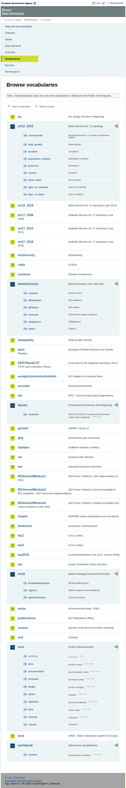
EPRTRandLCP (28, 363)
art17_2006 (25, 215)
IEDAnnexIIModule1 (32, 476)
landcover (25, 526)
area (30, 663)
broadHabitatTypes (39, 583)
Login (98, 3)
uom (21, 647)
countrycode (35, 135)
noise (22, 608)
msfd (21, 574)
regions (32, 590)
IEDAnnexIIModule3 (32, 489)
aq (19, 116)
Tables (8, 39)
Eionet (19, 20)
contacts (33, 293)
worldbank (25, 745)
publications (26, 618)
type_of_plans (36, 194)
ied (20, 466)
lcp (20, 564)
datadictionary (28, 284)
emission (33, 679)
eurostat (24, 386)
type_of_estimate (38, 187)
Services (9, 65)
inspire (23, 516)
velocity (32, 717)
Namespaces (12, 71)
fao (20, 395)
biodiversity (26, 255)
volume (32, 724)
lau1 (21, 535)
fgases (22, 405)
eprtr (21, 349)
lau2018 (23, 554)
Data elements (13, 45)
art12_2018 (25, 205)
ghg (20, 437)
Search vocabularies (21, 106)
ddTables (33, 307)
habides (23, 447)
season (32, 172)
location (32, 151)
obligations (34, 321)
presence (33, 165)
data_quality (35, 144)
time (30, 709)
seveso (23, 627)
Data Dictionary (31, 20)
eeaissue (33, 314)
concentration (36, 671)
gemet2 (23, 428)
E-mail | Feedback (15, 777)
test (20, 637)
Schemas (10, 52)
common (24, 274)
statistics (33, 701)
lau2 (21, 545)
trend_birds (34, 180)
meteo (31, 694)
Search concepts (46, 106)
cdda (21, 264)
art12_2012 (25, 126)
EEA (20, 3)
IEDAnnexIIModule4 (32, 503)
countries (33, 414)
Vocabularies (12, 58)
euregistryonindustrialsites (37, 376)
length (31, 686)
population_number (39, 158)
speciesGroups (36, 597)
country (32, 754)
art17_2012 (25, 228)
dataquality (26, 340)
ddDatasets (34, 300)
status (31, 328)
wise (21, 735)
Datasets (10, 32)
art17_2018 (25, 241)
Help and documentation (18, 26)
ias (20, 457)
